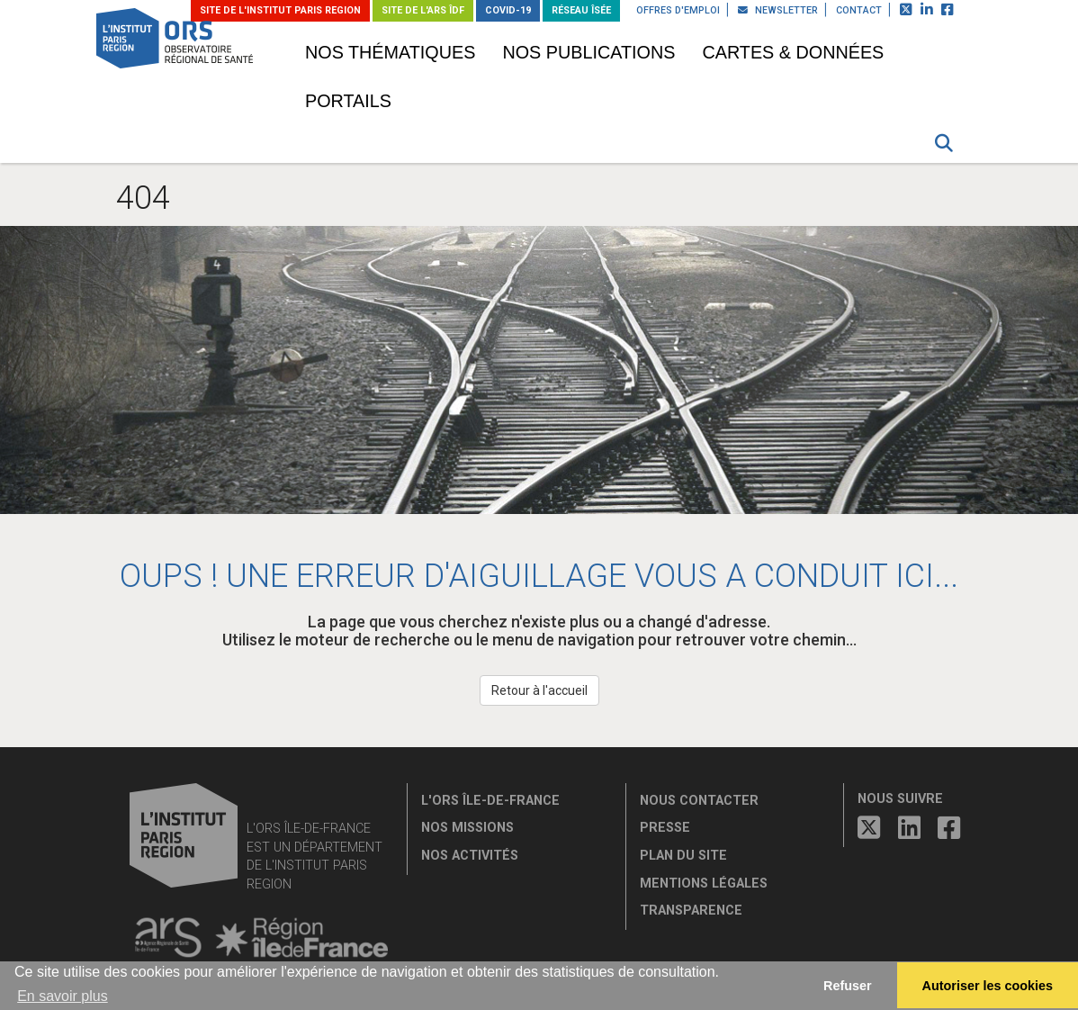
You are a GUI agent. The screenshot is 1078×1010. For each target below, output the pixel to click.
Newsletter (778, 10)
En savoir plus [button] (62, 996)
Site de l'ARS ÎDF (423, 10)
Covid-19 (508, 10)
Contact (859, 10)
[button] (944, 143)
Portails (348, 101)
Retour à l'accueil (539, 690)
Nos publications (588, 52)
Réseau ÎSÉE (581, 10)
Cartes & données (793, 52)
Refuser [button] (847, 985)
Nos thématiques (390, 52)
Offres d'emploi (678, 10)
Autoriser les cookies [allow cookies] (988, 985)
